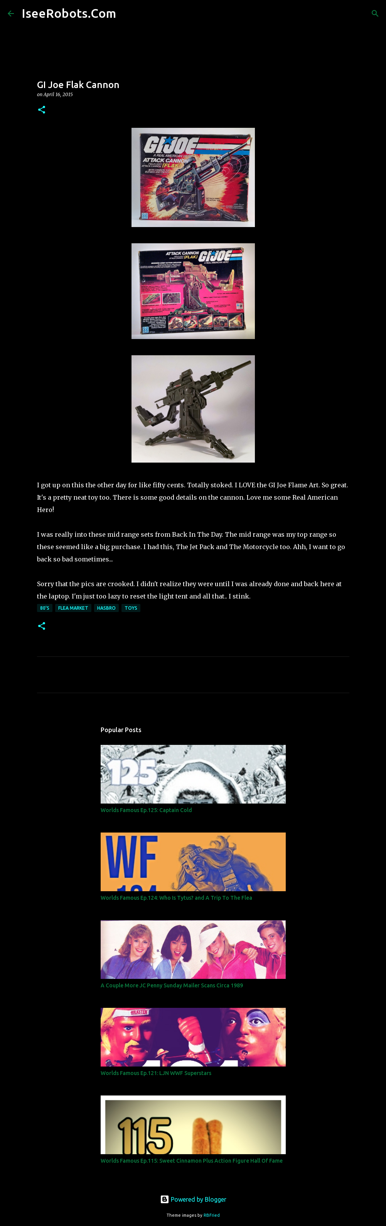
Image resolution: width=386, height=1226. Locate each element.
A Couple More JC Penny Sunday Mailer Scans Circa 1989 (172, 985)
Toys (131, 607)
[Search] (126, 13)
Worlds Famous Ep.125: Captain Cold (146, 810)
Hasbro (106, 607)
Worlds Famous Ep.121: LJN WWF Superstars (156, 1073)
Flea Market (73, 607)
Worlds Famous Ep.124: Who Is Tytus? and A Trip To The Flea (176, 898)
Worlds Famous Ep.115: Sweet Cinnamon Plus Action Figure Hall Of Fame (192, 1161)
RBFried (212, 1215)
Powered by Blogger (193, 1199)
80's (44, 607)
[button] (41, 110)
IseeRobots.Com (69, 13)
